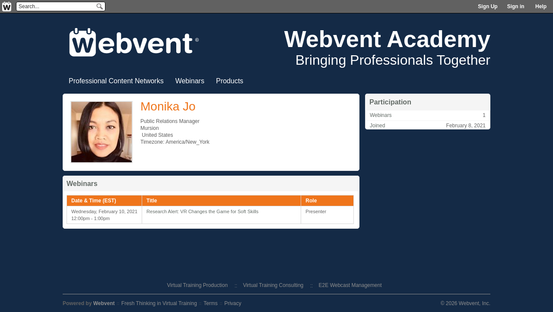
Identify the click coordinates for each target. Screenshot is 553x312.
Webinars (189, 81)
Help (541, 6)
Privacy (232, 303)
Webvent (104, 303)
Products (229, 81)
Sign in (515, 6)
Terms (210, 303)
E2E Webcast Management (350, 285)
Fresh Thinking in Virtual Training (159, 303)
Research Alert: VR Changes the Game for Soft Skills (202, 211)
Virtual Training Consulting (273, 285)
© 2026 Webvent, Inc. (465, 303)
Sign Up (487, 6)
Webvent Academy (387, 39)
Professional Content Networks (116, 81)
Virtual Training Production (197, 285)
